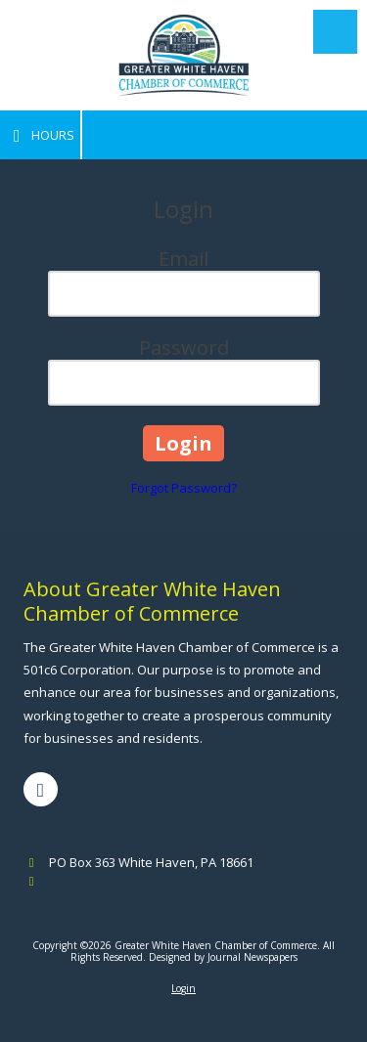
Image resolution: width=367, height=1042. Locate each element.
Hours (40, 135)
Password (184, 347)
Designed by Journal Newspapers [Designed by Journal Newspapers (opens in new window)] (223, 957)
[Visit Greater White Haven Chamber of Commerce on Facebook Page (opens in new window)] (40, 789)
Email (183, 258)
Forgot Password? (184, 488)
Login (183, 988)
